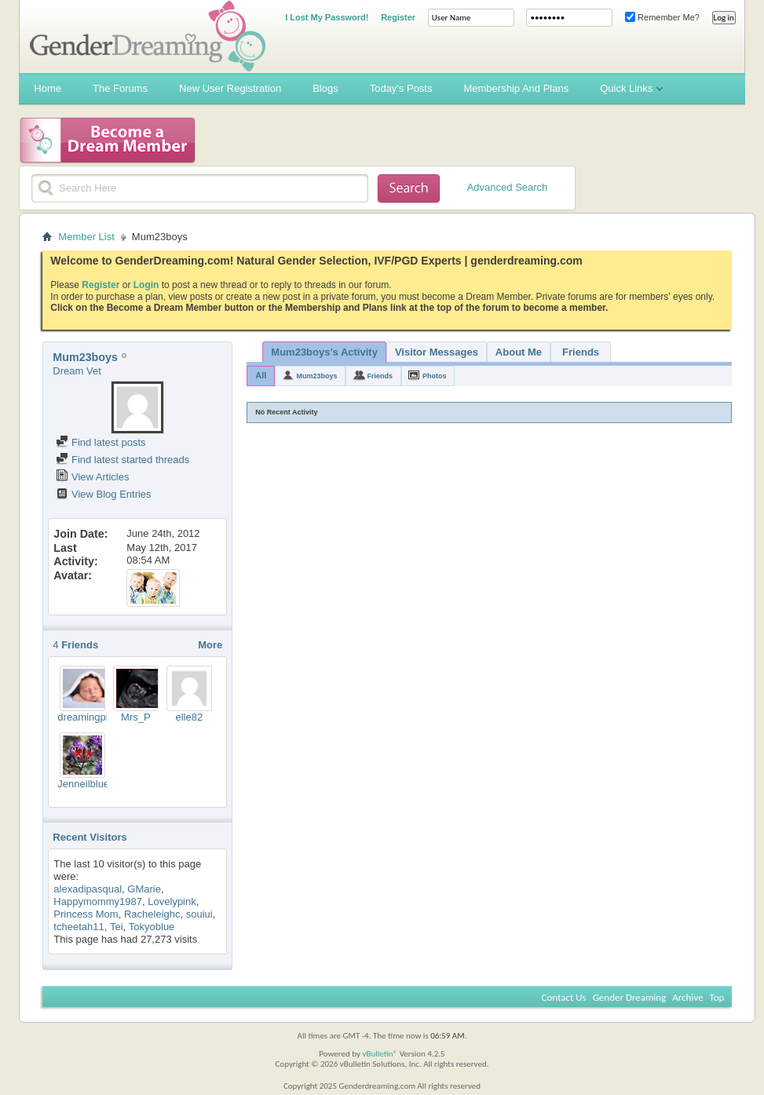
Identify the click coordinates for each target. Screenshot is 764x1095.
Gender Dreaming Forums (147, 36)
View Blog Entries (103, 494)
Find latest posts (100, 442)
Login (146, 284)
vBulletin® (379, 1054)
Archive (687, 997)
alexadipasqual (87, 889)
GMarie (144, 889)
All (260, 375)
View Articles (92, 477)
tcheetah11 (78, 927)
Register (398, 17)
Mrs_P (136, 717)
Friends (580, 352)
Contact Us (564, 997)
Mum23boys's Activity (324, 352)
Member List (86, 237)
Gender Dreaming (630, 997)
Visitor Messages (436, 352)
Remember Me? (662, 17)
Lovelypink (172, 901)
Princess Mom (85, 914)
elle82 (189, 717)
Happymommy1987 (97, 901)
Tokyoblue (152, 927)
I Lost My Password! (326, 17)
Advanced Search (507, 187)
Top (717, 997)
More (210, 645)
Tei (116, 927)
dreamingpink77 (93, 717)
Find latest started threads (122, 459)
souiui (199, 914)
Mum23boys (316, 376)
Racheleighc (152, 914)
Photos (434, 376)
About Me (518, 352)
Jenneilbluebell (91, 784)
